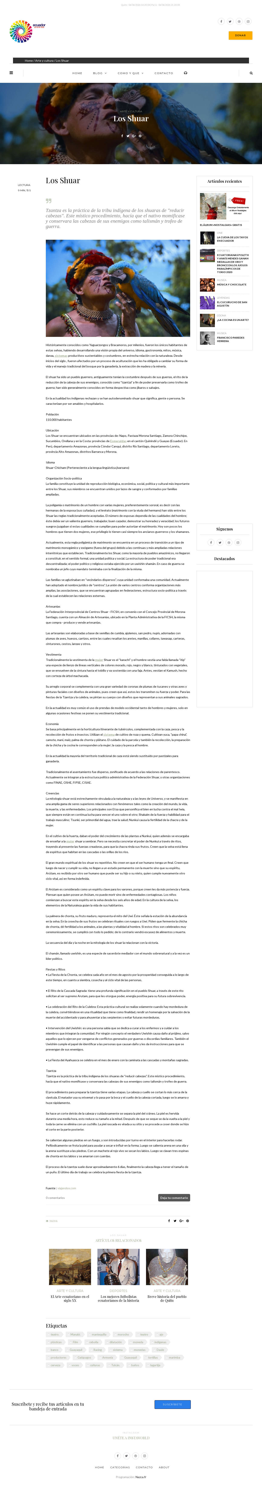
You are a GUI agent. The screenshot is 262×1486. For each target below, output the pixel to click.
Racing (98, 1350)
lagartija (155, 1365)
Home (29, 60)
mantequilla (99, 1334)
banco (54, 1350)
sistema (118, 1350)
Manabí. (76, 1334)
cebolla (93, 1342)
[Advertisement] (224, 439)
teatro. (55, 1334)
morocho (123, 1334)
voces (75, 1365)
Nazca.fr (141, 1477)
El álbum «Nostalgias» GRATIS (221, 224)
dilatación (116, 1342)
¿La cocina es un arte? (233, 319)
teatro (144, 1334)
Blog (98, 73)
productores (58, 1357)
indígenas (160, 1342)
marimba (174, 1357)
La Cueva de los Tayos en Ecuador (232, 239)
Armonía (107, 1357)
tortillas (153, 1357)
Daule (160, 1350)
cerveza (55, 1365)
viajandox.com (67, 1188)
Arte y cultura (44, 60)
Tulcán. (115, 1365)
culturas (95, 1365)
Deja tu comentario (174, 1198)
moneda (138, 1342)
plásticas (56, 1342)
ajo (161, 1334)
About (164, 1467)
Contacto (164, 73)
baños (135, 1365)
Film (75, 1342)
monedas (139, 1350)
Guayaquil (76, 1350)
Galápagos (84, 1357)
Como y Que (129, 73)
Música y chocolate (231, 284)
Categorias (120, 1467)
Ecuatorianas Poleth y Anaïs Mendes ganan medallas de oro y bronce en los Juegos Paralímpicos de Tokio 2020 (233, 263)
